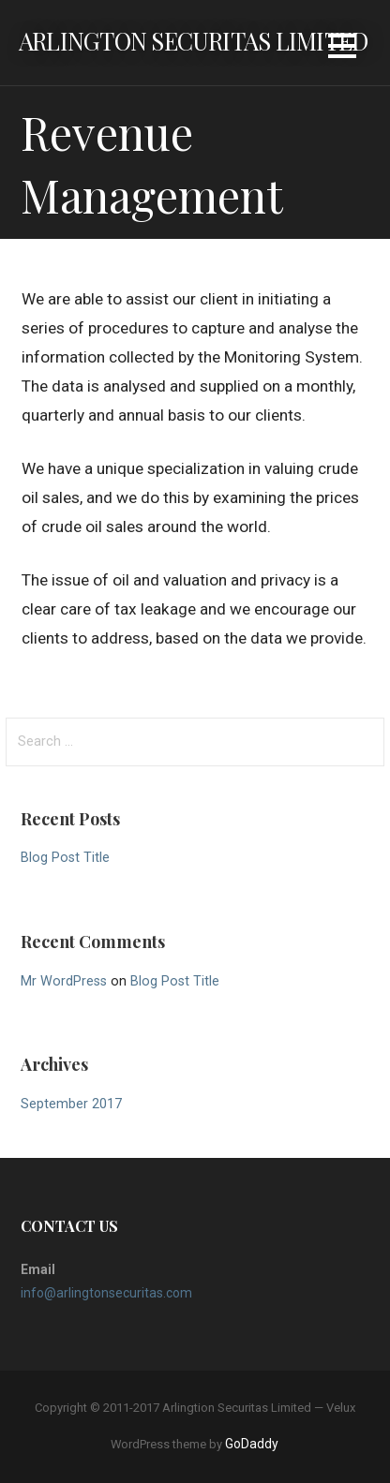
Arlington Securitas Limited (193, 40)
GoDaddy (251, 1443)
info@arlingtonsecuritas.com (106, 1292)
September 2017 (71, 1104)
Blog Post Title (65, 858)
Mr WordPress (64, 981)
